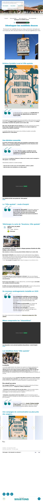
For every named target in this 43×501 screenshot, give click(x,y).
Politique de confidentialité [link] (13, 8)
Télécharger (12, 231)
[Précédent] (2, 427)
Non (39, 452)
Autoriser (27, 22)
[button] (14, 23)
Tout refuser (13, 5)
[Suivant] (33, 427)
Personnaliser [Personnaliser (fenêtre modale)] (20, 5)
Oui (35, 452)
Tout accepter (5, 5)
